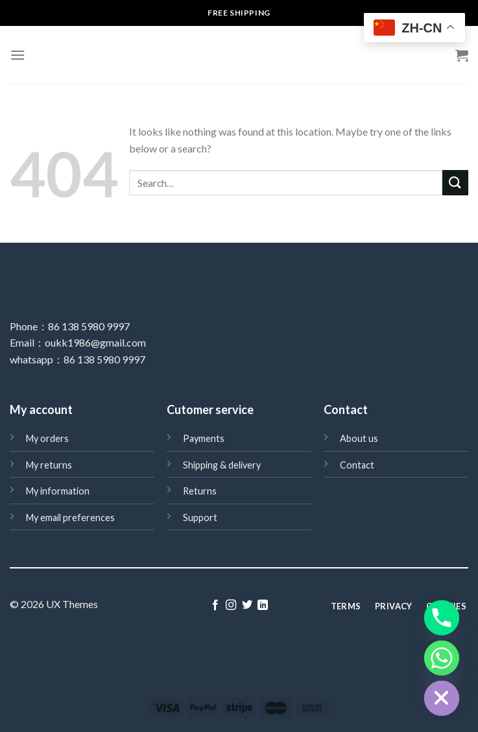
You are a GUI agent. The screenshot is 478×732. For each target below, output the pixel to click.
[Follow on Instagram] (231, 605)
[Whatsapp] (441, 658)
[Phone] (441, 617)
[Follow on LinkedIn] (262, 605)
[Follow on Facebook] (215, 605)
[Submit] (455, 182)
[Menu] (17, 55)
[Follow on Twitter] (247, 605)
